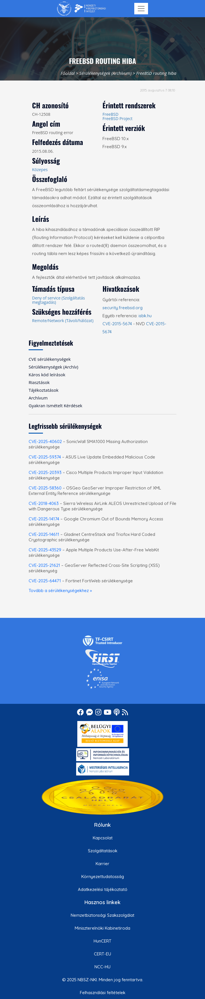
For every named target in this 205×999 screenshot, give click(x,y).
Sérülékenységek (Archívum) (105, 73)
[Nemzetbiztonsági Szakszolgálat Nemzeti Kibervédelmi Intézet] (81, 8)
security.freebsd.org (122, 307)
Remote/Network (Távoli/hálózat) (62, 320)
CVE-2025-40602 (45, 441)
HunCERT (102, 941)
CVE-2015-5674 (117, 323)
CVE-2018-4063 (44, 503)
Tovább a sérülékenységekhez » (60, 590)
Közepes (40, 169)
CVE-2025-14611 (44, 534)
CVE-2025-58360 (45, 488)
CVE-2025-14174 (44, 519)
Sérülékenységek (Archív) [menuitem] (53, 367)
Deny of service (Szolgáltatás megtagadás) (58, 300)
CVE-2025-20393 (45, 472)
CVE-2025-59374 (45, 457)
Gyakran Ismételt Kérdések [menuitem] (55, 405)
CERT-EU (102, 954)
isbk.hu (145, 315)
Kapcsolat (103, 838)
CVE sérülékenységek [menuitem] (50, 359)
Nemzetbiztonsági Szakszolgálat (102, 915)
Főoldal (68, 73)
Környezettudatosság (102, 876)
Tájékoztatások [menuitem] (43, 390)
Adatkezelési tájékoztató (102, 889)
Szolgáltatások (102, 850)
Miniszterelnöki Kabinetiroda (102, 928)
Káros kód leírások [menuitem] (47, 374)
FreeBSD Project (117, 118)
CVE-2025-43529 (45, 550)
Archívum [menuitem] (38, 398)
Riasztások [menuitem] (39, 382)
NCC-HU (102, 966)
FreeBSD (110, 114)
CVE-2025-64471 (45, 580)
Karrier (102, 863)
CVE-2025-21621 (44, 565)
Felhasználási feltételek (102, 992)
